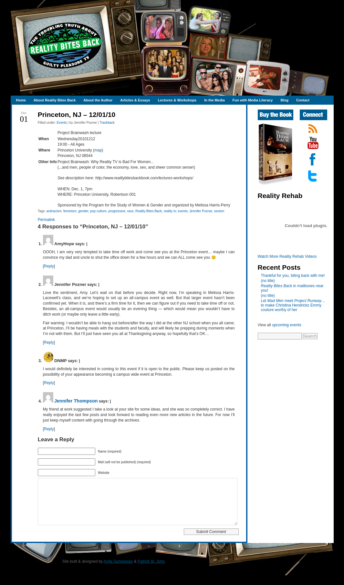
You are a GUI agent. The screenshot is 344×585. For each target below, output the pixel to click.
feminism (70, 211)
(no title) (268, 280)
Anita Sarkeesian (118, 571)
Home (21, 100)
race (130, 211)
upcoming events (286, 325)
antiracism (54, 211)
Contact (302, 100)
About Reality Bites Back (55, 100)
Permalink (46, 219)
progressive (116, 211)
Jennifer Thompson (76, 400)
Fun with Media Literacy (253, 100)
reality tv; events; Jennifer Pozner (188, 211)
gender (83, 211)
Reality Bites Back (148, 211)
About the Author (97, 100)
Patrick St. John (151, 571)
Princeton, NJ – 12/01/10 (76, 114)
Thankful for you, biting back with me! (293, 275)
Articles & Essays (135, 100)
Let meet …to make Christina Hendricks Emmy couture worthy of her (293, 305)
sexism (219, 211)
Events (62, 122)
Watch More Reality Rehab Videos (287, 256)
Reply (49, 266)
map (98, 150)
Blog (284, 100)
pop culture (98, 211)
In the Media (214, 100)
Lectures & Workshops (177, 100)
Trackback (107, 122)
